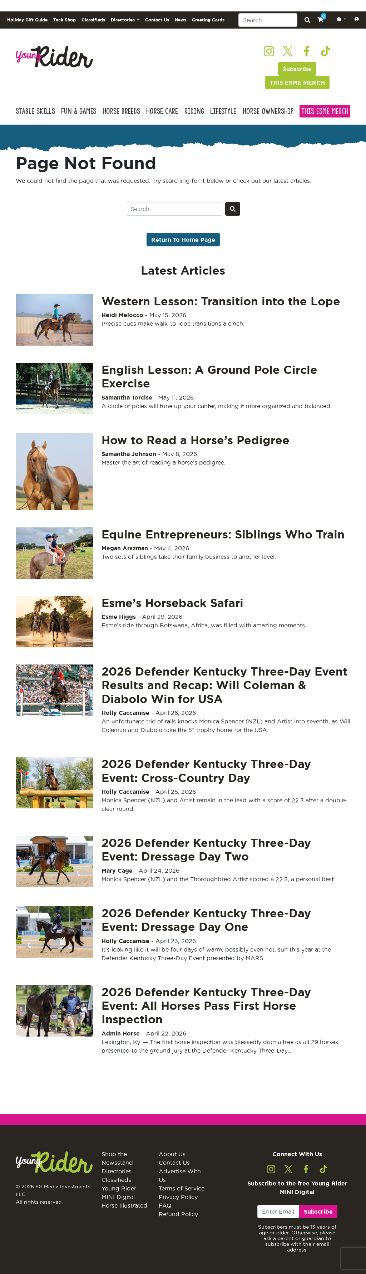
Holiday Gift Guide (27, 19)
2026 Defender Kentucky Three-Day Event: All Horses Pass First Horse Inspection (206, 1005)
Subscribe (297, 69)
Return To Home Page (183, 239)
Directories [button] (123, 19)
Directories (117, 1171)
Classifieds (93, 19)
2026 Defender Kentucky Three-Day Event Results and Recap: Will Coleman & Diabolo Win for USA (224, 685)
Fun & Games (78, 111)
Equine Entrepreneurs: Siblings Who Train (223, 534)
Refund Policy (178, 1214)
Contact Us (157, 19)
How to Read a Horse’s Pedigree (196, 439)
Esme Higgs (119, 616)
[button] (340, 19)
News (180, 19)
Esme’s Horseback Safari (172, 602)
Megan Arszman (125, 548)
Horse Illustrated (124, 1205)
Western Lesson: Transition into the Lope (221, 301)
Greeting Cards (208, 19)
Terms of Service (181, 1188)
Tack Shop (64, 19)
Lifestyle (223, 111)
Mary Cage (117, 870)
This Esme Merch (324, 111)
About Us (172, 1154)
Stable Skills (35, 111)
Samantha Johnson (129, 454)
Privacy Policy (178, 1197)
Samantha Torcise (127, 397)
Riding (194, 111)
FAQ (165, 1205)
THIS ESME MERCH (297, 82)
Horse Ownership (268, 111)
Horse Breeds (121, 111)
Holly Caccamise (125, 712)
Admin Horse (121, 1033)
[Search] (267, 20)
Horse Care (162, 111)
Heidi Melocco (122, 315)
